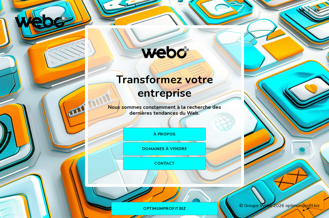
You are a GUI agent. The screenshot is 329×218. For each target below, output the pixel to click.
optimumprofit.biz (164, 208)
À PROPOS (164, 134)
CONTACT (164, 163)
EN (316, 10)
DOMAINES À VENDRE (164, 149)
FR (302, 10)
